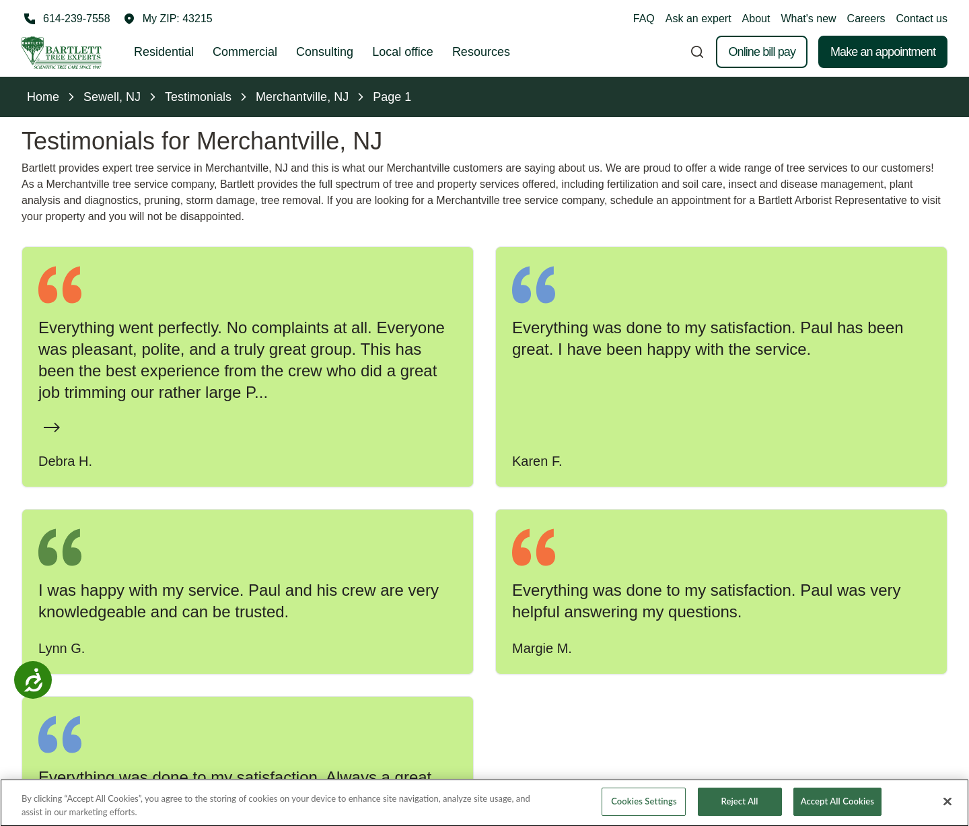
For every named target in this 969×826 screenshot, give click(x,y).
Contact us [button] (921, 18)
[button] (168, 19)
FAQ (644, 18)
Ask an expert (698, 18)
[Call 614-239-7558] (66, 19)
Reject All (739, 810)
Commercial (245, 52)
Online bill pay (761, 52)
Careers (866, 18)
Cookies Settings (644, 810)
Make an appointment (882, 52)
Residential (164, 52)
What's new (808, 18)
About (756, 18)
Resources (481, 52)
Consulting (324, 52)
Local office (402, 52)
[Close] (947, 810)
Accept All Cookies (837, 810)
